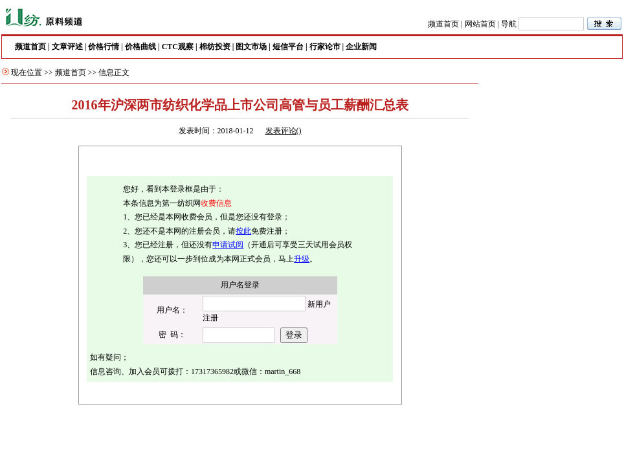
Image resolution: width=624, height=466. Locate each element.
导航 (509, 23)
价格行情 (103, 46)
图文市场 (251, 46)
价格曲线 (140, 46)
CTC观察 (178, 46)
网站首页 (480, 23)
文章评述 (67, 46)
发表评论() (283, 130)
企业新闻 (361, 46)
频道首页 (443, 23)
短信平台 (288, 46)
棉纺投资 (214, 46)
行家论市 (324, 46)
